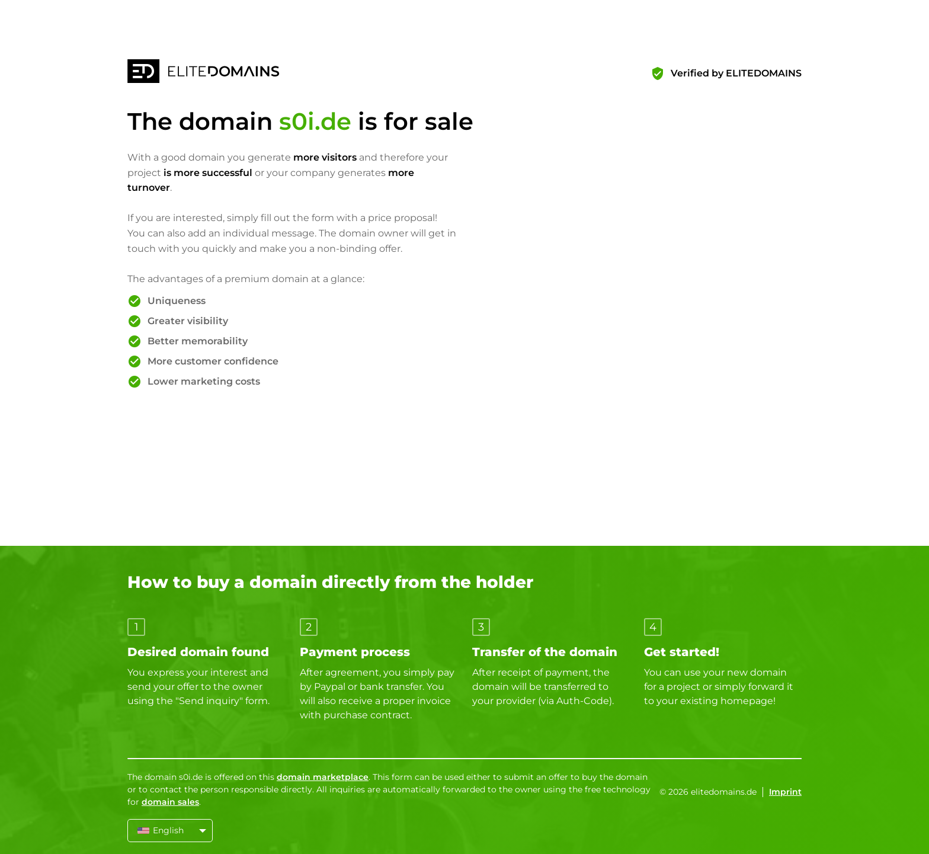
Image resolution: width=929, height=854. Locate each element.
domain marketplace (323, 777)
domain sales (170, 802)
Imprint (785, 791)
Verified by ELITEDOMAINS (736, 73)
